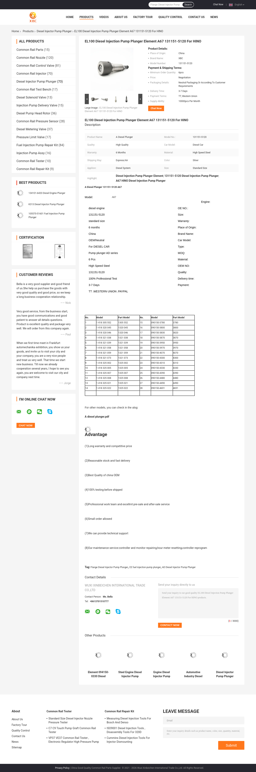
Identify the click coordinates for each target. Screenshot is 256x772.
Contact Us (196, 17)
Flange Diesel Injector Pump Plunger (109, 567)
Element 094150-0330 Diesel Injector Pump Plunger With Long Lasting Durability (98, 674)
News (214, 17)
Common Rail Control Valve (35, 65)
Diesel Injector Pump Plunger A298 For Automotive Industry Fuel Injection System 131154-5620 (225, 674)
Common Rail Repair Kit (32, 169)
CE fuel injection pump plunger (145, 567)
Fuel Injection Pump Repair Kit (37, 145)
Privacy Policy (62, 768)
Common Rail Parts (29, 50)
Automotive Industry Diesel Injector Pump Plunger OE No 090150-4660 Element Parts (193, 674)
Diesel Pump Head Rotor (33, 113)
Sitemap (17, 747)
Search (188, 4)
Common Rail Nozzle (30, 58)
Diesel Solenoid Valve (31, 97)
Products (86, 17)
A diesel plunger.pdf (97, 416)
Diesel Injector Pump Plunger (54, 31)
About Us (120, 17)
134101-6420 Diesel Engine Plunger (47, 193)
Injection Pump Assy (30, 153)
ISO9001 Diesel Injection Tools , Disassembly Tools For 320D (126, 730)
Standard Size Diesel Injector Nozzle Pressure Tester (70, 720)
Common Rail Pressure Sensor (37, 121)
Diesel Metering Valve (31, 129)
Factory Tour (143, 17)
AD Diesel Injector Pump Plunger (179, 567)
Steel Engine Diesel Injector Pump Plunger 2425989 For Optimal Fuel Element (130, 674)
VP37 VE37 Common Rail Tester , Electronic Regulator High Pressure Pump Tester (73, 740)
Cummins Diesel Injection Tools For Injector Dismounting (128, 739)
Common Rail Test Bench (33, 89)
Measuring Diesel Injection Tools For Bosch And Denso (129, 720)
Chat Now (218, 4)
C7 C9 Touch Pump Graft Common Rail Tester (72, 730)
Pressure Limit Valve (30, 137)
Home (70, 17)
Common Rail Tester (30, 161)
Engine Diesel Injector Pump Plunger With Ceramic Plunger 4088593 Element (161, 674)
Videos (104, 17)
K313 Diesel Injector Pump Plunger (46, 204)
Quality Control (170, 17)
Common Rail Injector (31, 73)
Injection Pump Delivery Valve (36, 105)
